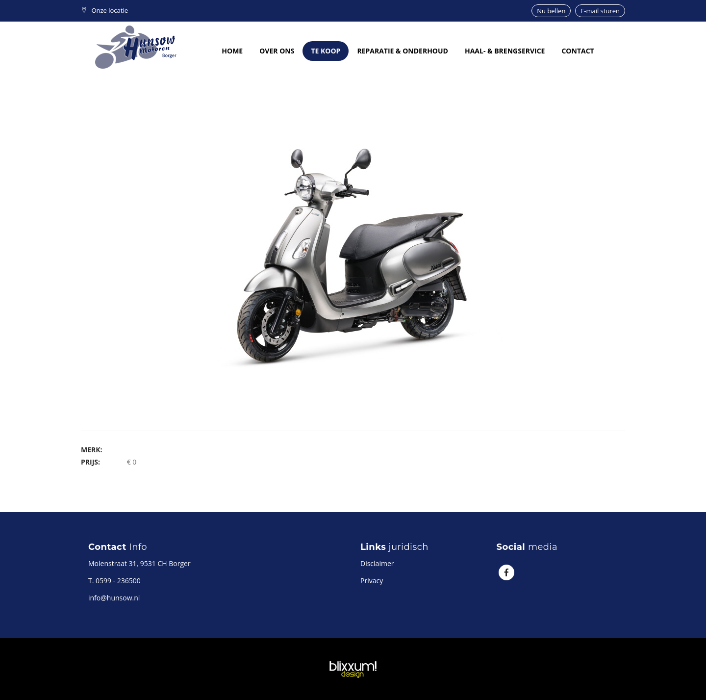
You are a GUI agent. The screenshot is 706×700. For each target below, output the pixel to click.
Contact (577, 50)
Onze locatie (104, 10)
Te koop (325, 50)
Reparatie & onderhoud (402, 50)
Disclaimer (377, 563)
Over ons (276, 50)
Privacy (371, 580)
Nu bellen (551, 10)
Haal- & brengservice (505, 50)
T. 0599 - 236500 (114, 580)
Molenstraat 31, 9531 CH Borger (139, 563)
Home (232, 50)
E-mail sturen (600, 10)
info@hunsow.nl (114, 597)
